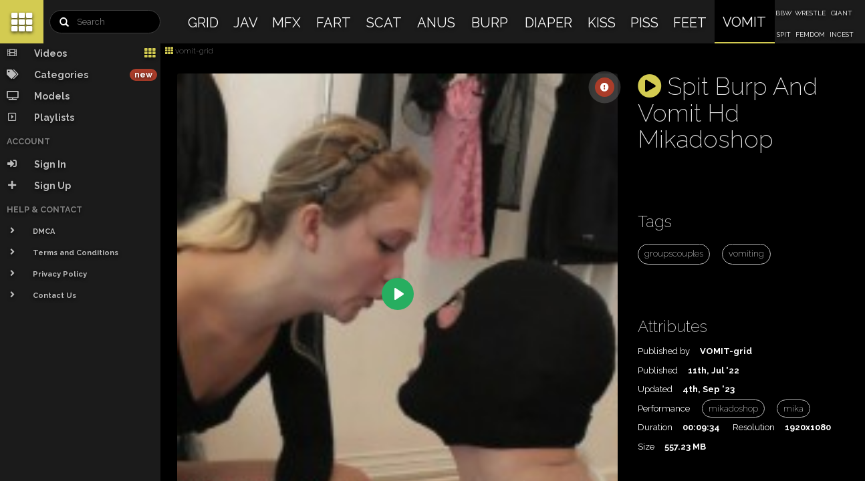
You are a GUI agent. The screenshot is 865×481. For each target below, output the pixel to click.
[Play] (398, 294)
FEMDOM (810, 34)
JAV (245, 23)
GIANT (841, 13)
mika (793, 409)
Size (646, 447)
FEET (690, 23)
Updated (655, 389)
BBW (783, 13)
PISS (644, 23)
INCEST (842, 34)
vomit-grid (189, 50)
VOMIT (744, 22)
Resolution (754, 427)
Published (658, 370)
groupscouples (673, 254)
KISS (602, 23)
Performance (664, 409)
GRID (203, 23)
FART (333, 23)
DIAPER (548, 23)
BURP (489, 23)
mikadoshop (733, 409)
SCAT (384, 23)
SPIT (784, 34)
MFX (286, 23)
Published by (664, 351)
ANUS (436, 23)
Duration (655, 427)
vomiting (746, 254)
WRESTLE (810, 13)
